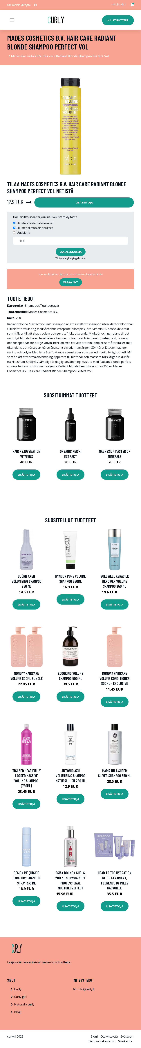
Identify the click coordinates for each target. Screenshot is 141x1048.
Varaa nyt (70, 282)
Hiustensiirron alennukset (35, 228)
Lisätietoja (84, 202)
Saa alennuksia (70, 252)
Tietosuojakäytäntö (101, 1041)
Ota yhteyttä (109, 1036)
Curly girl (20, 997)
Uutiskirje (23, 233)
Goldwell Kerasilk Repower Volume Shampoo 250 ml (114, 581)
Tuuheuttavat (49, 306)
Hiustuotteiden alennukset (35, 223)
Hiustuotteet (118, 20)
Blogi (17, 1012)
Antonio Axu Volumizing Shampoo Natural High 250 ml (71, 775)
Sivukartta (125, 1041)
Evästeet (126, 1036)
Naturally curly (24, 1004)
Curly (17, 989)
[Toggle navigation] (12, 19)
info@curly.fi (118, 4)
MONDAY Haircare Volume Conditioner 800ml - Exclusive (115, 678)
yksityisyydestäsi (76, 258)
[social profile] (35, 4)
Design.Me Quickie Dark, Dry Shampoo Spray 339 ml (26, 877)
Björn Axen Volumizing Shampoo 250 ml (26, 581)
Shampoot (32, 306)
